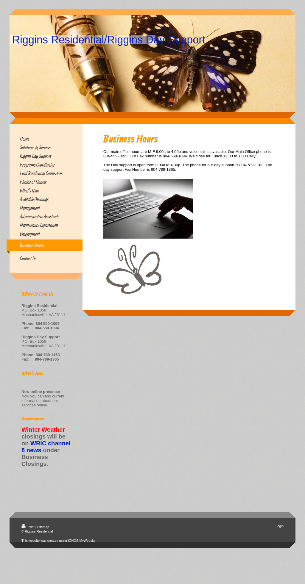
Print (28, 527)
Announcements (32, 419)
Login (280, 526)
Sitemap (43, 527)
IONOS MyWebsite (82, 540)
